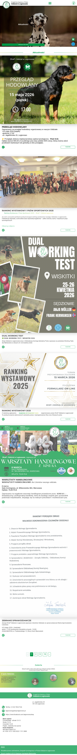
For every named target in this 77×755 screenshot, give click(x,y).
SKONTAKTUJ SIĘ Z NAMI (23, 44)
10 (45, 655)
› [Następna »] (49, 655)
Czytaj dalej (65, 147)
